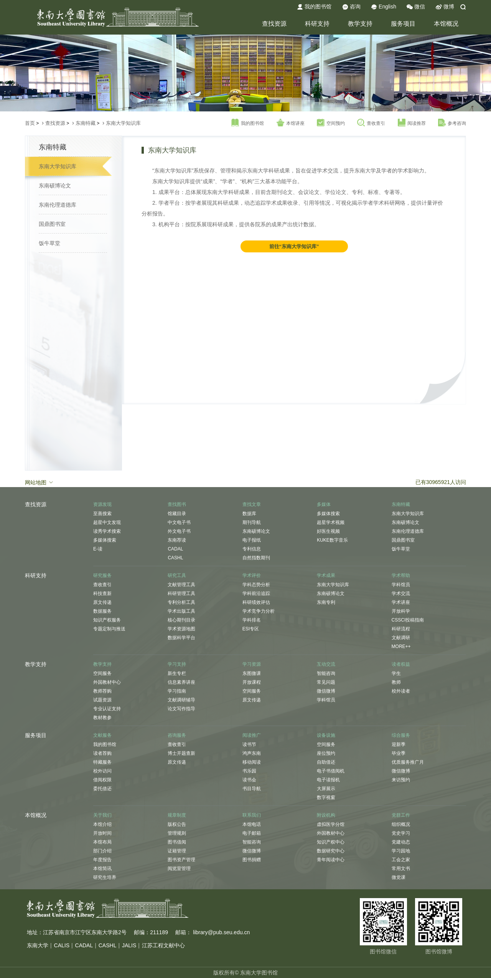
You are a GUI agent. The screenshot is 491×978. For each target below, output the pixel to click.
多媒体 (324, 504)
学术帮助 (401, 575)
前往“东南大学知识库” (294, 246)
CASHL (175, 557)
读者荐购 (102, 753)
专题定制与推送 (109, 629)
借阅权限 (102, 779)
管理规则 (177, 833)
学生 (396, 673)
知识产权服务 (107, 620)
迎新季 (398, 744)
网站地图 (39, 482)
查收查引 (371, 122)
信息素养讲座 (181, 682)
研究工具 (177, 575)
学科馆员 (401, 584)
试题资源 (102, 700)
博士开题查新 (181, 753)
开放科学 (401, 611)
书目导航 (251, 788)
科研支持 (317, 23)
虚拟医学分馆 (330, 824)
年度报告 (102, 859)
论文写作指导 (181, 708)
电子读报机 (328, 779)
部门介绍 (102, 851)
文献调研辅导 (181, 700)
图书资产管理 (181, 859)
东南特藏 (86, 123)
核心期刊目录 (181, 620)
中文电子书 (179, 522)
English (383, 7)
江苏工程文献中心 (163, 945)
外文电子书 (179, 531)
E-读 (97, 549)
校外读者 (401, 691)
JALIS (129, 945)
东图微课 (251, 673)
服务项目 (403, 23)
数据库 (249, 513)
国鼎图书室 (52, 224)
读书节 (249, 744)
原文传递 (102, 602)
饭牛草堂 (49, 243)
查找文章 (251, 504)
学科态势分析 (256, 584)
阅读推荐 (412, 122)
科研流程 (401, 629)
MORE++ (401, 646)
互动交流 (326, 664)
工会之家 (401, 859)
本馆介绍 (102, 824)
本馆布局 (102, 842)
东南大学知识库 (123, 123)
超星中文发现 (107, 522)
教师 (396, 682)
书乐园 (249, 771)
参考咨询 (452, 122)
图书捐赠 (251, 859)
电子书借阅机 (330, 771)
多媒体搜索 (104, 540)
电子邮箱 (251, 833)
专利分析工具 (181, 602)
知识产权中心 (330, 842)
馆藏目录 (177, 513)
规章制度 (177, 815)
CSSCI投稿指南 (408, 620)
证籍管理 (177, 851)
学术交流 (401, 593)
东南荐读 (177, 540)
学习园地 (401, 851)
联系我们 (251, 815)
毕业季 (398, 753)
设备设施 (326, 735)
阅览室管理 (179, 868)
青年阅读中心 (330, 859)
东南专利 (326, 602)
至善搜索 (102, 513)
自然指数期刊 (256, 557)
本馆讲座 (291, 122)
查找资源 (274, 23)
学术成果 (326, 575)
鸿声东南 (251, 753)
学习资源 (251, 664)
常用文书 (401, 868)
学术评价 (251, 575)
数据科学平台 (181, 637)
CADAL (175, 549)
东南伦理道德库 (57, 205)
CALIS (61, 945)
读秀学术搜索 (107, 531)
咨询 (351, 7)
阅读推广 (251, 735)
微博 (445, 7)
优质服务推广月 (408, 762)
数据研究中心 (330, 851)
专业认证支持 (107, 708)
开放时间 (102, 833)
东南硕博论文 (55, 185)
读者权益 (401, 664)
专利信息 (251, 549)
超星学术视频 (330, 522)
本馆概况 (446, 23)
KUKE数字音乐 (332, 540)
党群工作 (401, 815)
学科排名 (251, 620)
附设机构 (326, 815)
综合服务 (401, 735)
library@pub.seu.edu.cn (221, 932)
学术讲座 (401, 602)
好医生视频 (328, 531)
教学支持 (360, 23)
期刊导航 (251, 522)
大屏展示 (326, 788)
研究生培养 (104, 877)
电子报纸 (251, 540)
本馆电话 (251, 824)
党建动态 (401, 842)
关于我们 (102, 815)
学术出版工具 (181, 611)
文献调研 (401, 637)
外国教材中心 (107, 682)
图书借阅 (177, 842)
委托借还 (102, 788)
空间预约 (331, 122)
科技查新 (102, 593)
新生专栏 (177, 673)
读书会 (249, 779)
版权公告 (177, 824)
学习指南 (177, 691)
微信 (416, 7)
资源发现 (102, 504)
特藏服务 (102, 762)
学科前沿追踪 (256, 593)
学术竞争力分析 (258, 611)
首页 (30, 123)
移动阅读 (251, 762)
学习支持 (177, 664)
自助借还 (326, 762)
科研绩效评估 (256, 602)
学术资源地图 (181, 629)
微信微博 (326, 691)
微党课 (398, 877)
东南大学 (37, 945)
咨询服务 (177, 735)
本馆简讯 (102, 868)
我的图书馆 (314, 7)
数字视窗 (326, 797)
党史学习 (401, 833)
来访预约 (401, 779)
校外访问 (102, 771)
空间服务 (102, 673)
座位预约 (326, 753)
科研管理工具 (181, 593)
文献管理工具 (181, 584)
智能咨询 (326, 673)
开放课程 (251, 682)
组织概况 (401, 824)
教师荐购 (102, 691)
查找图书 (177, 504)
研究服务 (102, 575)
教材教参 (102, 717)
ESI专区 (250, 629)
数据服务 (102, 611)
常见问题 (326, 682)
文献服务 (102, 735)
